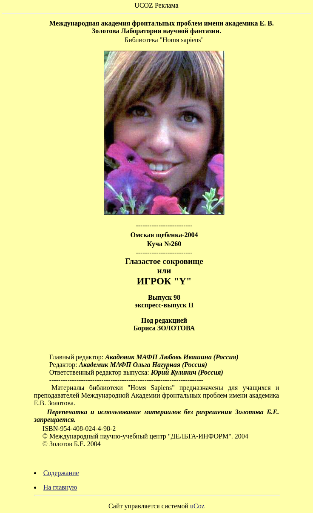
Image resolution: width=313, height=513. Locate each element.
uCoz (197, 506)
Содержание (61, 472)
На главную (60, 487)
